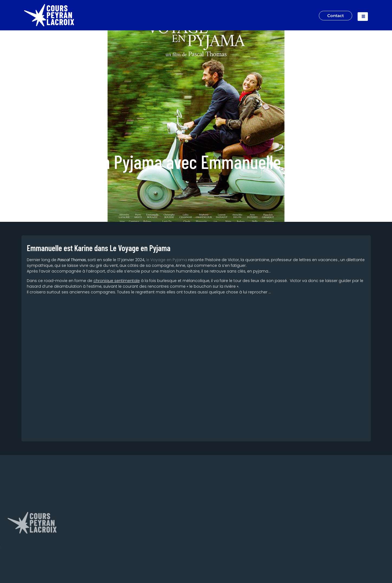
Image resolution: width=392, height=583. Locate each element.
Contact (335, 15)
